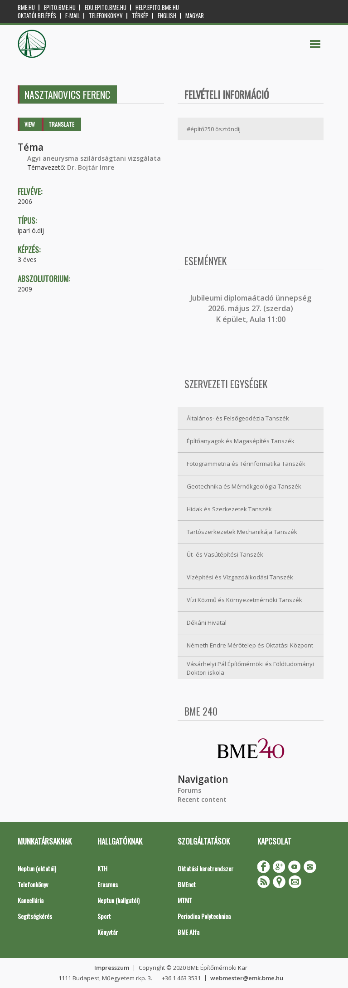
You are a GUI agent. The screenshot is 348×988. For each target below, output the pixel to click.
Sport (104, 916)
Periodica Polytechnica (204, 916)
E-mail (72, 16)
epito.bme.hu (60, 7)
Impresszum (111, 967)
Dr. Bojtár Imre (90, 167)
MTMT (185, 900)
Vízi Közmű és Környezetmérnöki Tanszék (244, 600)
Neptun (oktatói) (37, 868)
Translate (61, 124)
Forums (189, 790)
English (167, 16)
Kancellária (31, 900)
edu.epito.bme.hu (105, 7)
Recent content (202, 799)
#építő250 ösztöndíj (214, 129)
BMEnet (187, 884)
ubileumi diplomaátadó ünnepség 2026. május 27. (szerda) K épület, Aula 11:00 (251, 308)
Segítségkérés (35, 916)
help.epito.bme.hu (157, 7)
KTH (102, 868)
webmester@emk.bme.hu (246, 978)
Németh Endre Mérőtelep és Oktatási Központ (250, 645)
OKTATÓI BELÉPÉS (37, 16)
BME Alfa (188, 932)
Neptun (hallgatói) (118, 900)
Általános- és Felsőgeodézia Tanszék (238, 418)
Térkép (140, 16)
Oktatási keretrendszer (205, 868)
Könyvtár (107, 932)
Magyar (194, 16)
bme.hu (26, 7)
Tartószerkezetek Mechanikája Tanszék (242, 532)
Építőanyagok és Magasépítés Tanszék (241, 441)
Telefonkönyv (106, 16)
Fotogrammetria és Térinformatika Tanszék (246, 463)
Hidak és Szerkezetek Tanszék (229, 509)
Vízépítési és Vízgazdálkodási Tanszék (240, 577)
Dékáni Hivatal (207, 622)
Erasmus (107, 884)
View (29, 124)
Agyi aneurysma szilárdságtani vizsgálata (94, 158)
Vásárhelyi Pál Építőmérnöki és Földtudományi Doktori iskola (250, 668)
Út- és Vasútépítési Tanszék (225, 554)
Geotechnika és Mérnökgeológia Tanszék (244, 486)
